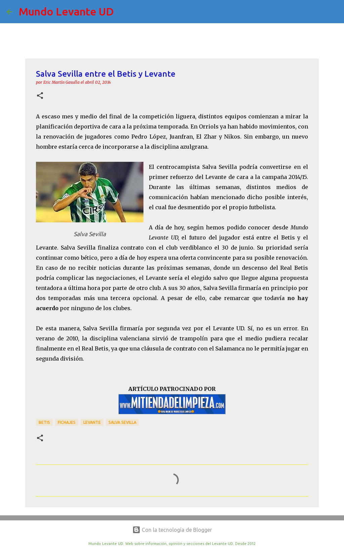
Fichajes (67, 422)
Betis (44, 422)
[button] (40, 96)
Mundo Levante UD (66, 11)
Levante (92, 422)
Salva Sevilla (122, 422)
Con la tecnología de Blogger (172, 530)
